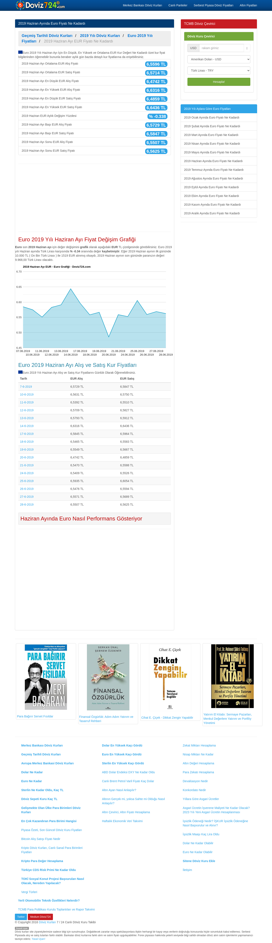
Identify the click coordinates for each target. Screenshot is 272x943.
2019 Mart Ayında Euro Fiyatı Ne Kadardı (211, 135)
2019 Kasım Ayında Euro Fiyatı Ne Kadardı (212, 204)
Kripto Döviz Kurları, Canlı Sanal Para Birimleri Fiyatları (52, 850)
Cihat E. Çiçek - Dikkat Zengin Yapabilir (167, 681)
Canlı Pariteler (178, 5)
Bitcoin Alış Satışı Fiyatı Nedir (40, 839)
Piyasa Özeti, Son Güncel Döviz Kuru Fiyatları (51, 830)
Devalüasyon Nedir (195, 781)
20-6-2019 (27, 457)
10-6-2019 (27, 394)
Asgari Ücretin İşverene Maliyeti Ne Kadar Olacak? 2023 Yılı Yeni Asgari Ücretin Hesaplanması (216, 810)
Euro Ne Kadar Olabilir (197, 852)
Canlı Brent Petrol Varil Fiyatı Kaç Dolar (128, 781)
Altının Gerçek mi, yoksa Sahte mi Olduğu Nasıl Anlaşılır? (133, 801)
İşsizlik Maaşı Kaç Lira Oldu (201, 834)
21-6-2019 (27, 465)
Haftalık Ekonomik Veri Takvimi (122, 821)
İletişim (187, 870)
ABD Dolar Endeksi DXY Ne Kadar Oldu (128, 772)
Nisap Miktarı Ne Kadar (198, 754)
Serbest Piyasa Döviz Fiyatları (214, 5)
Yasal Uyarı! (38, 938)
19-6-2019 (27, 449)
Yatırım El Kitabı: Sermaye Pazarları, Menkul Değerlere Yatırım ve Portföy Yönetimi (229, 684)
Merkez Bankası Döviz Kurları (142, 5)
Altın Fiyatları (248, 5)
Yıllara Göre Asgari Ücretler (201, 799)
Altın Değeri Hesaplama (198, 763)
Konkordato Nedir (194, 790)
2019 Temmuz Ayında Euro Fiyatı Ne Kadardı (214, 169)
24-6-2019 (27, 473)
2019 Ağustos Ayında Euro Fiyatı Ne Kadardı (213, 178)
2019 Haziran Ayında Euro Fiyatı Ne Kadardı (213, 161)
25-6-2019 (27, 481)
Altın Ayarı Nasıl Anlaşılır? (119, 790)
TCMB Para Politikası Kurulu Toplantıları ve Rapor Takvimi (56, 909)
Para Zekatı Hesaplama (198, 772)
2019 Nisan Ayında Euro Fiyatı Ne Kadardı (212, 143)
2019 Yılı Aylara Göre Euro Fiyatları (207, 108)
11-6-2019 (27, 402)
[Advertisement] (94, 198)
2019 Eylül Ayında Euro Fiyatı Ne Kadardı (211, 187)
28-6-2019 (27, 504)
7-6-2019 (26, 386)
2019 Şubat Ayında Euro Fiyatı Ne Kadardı (212, 126)
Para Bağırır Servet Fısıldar (42, 681)
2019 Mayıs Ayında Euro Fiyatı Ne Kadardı (212, 152)
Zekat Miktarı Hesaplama (199, 745)
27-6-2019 (27, 496)
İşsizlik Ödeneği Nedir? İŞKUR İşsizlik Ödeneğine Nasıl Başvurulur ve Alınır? (215, 823)
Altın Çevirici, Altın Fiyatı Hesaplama (126, 812)
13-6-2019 (27, 418)
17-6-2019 (27, 433)
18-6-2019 (27, 441)
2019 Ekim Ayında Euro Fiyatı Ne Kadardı (211, 196)
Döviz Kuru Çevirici (201, 36)
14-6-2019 (27, 426)
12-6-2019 (27, 410)
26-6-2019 (27, 489)
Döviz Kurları (47, 922)
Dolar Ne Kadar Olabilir (198, 843)
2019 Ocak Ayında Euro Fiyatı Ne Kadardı (211, 117)
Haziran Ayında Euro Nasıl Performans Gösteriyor (81, 518)
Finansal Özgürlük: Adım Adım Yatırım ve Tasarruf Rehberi (106, 683)
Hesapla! (219, 81)
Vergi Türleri (29, 892)
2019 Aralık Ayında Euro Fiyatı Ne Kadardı (212, 213)
